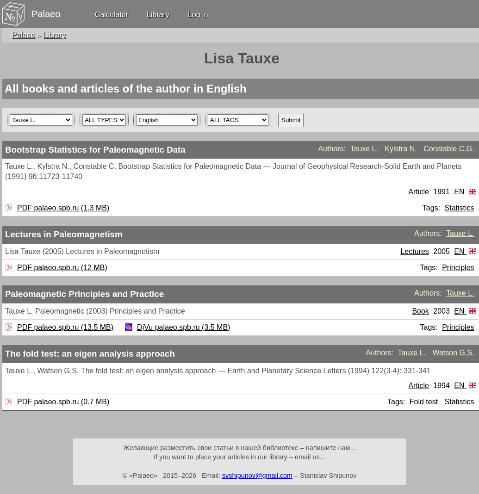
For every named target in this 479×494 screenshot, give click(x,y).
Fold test (424, 402)
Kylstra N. (401, 149)
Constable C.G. (448, 149)
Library (158, 15)
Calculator (111, 15)
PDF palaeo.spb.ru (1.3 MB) (62, 208)
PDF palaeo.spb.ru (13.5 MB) (64, 327)
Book (420, 311)
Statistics (459, 208)
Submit (290, 120)
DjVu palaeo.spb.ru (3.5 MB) (182, 327)
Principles (458, 268)
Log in (198, 15)
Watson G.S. (453, 353)
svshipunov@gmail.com (257, 475)
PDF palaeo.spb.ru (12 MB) (61, 268)
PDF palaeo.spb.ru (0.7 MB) (62, 402)
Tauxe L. (364, 149)
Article (418, 192)
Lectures (414, 251)
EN (465, 192)
